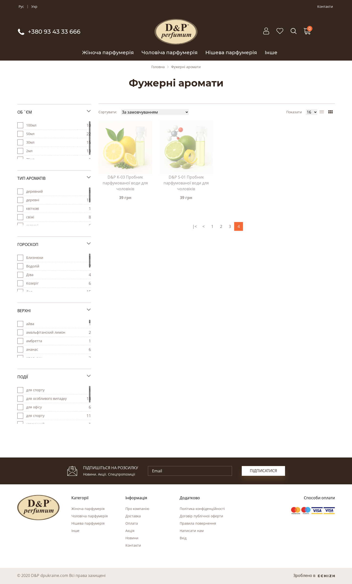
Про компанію (137, 508)
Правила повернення (198, 523)
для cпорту (35, 390)
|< (194, 226)
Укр (34, 6)
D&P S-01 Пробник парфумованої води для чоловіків (186, 182)
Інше (271, 52)
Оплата (131, 523)
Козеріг (32, 283)
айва (30, 323)
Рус (21, 6)
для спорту (35, 415)
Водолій (32, 266)
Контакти (325, 6)
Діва (29, 274)
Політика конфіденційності (202, 508)
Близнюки (34, 257)
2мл (29, 151)
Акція (129, 530)
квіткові (32, 208)
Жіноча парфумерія (108, 52)
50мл (30, 133)
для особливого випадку (46, 398)
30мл (30, 142)
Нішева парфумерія (231, 52)
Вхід (183, 538)
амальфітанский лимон (45, 332)
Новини (131, 538)
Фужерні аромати (186, 67)
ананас (32, 349)
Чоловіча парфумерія (170, 52)
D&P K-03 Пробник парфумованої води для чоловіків (125, 182)
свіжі (30, 217)
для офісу (34, 407)
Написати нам (192, 530)
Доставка (133, 516)
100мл (31, 125)
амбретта (34, 341)
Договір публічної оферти (201, 516)
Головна (158, 67)
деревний (34, 191)
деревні (32, 200)
